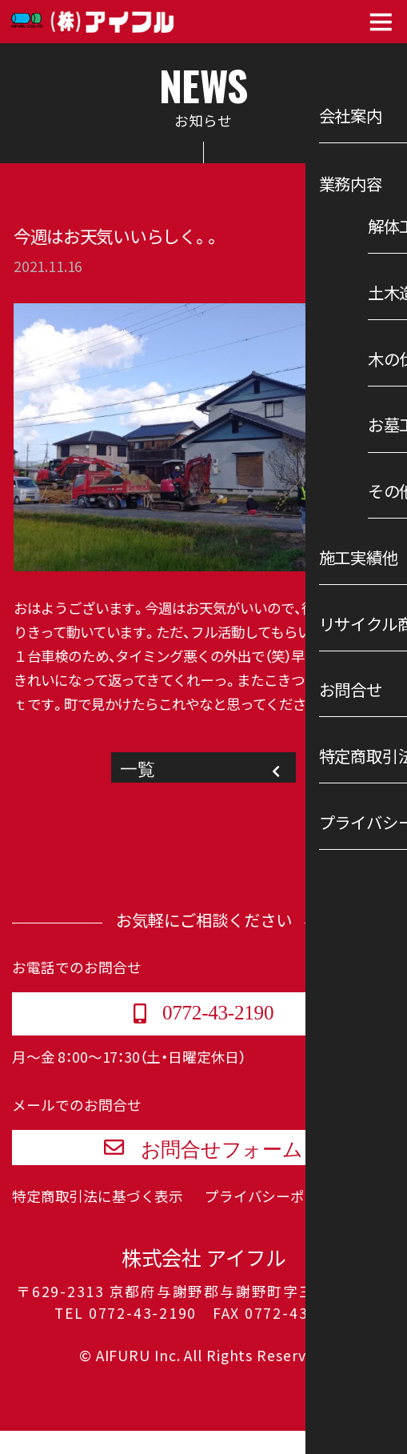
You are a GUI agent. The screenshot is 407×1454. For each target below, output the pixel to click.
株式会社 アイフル (203, 1281)
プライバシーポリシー (276, 1220)
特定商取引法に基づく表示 (97, 1220)
